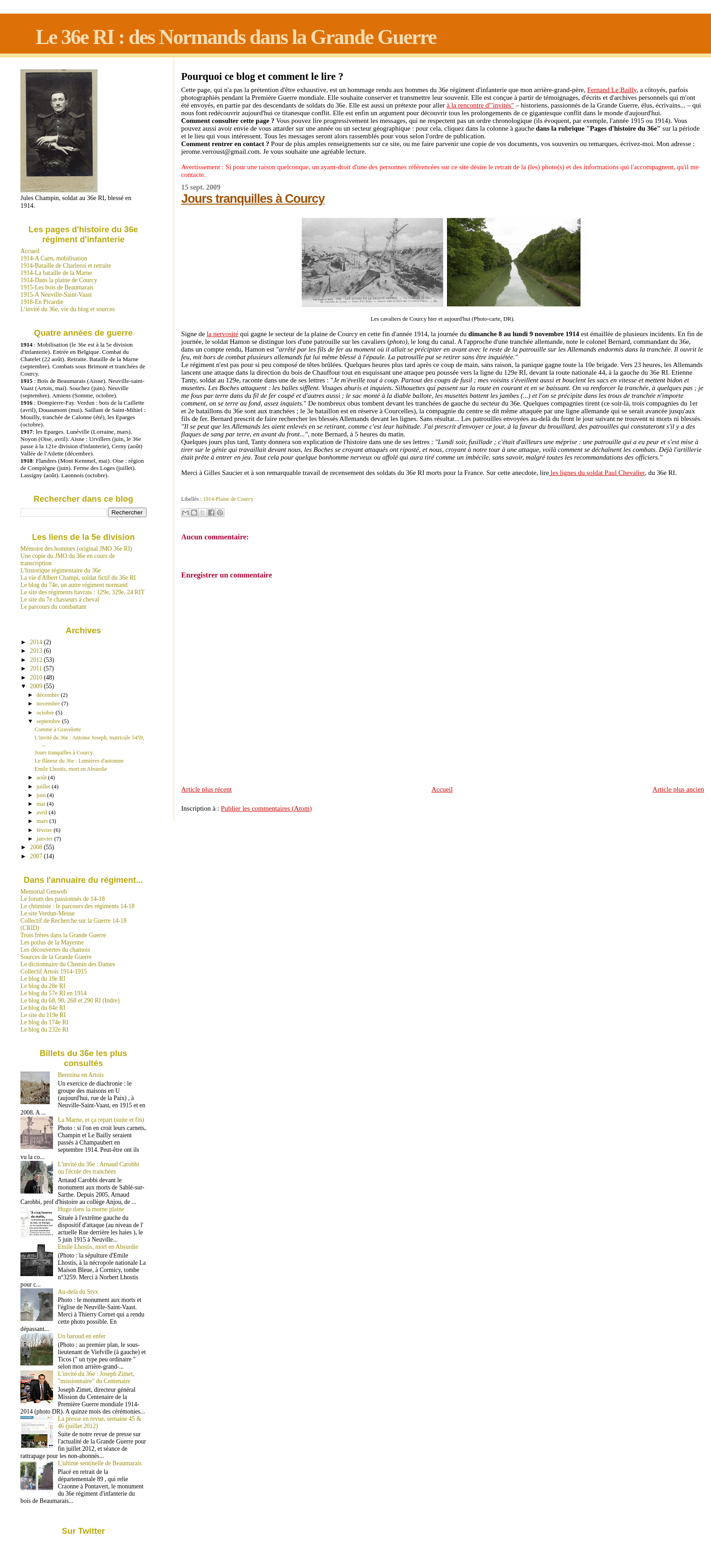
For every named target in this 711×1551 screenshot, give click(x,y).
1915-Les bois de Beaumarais (56, 287)
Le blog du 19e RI (42, 978)
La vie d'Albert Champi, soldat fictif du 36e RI (78, 577)
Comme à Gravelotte (58, 729)
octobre (46, 712)
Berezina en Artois (81, 1075)
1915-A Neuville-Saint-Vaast (56, 294)
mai (42, 803)
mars (43, 820)
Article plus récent (206, 789)
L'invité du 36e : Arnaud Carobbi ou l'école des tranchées (99, 1168)
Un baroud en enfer (82, 1336)
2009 (37, 686)
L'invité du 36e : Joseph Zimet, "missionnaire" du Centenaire (96, 1377)
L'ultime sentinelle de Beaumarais (100, 1463)
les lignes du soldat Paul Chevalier (597, 472)
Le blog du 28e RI (42, 986)
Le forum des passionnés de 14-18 (62, 898)
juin (42, 795)
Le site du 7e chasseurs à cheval (59, 599)
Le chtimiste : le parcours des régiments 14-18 (77, 906)
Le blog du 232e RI (44, 1029)
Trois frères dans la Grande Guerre (63, 935)
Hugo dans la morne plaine (91, 1209)
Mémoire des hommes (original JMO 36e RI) (76, 548)
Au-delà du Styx (78, 1291)
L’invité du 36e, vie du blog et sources (67, 309)
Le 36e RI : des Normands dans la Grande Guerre (235, 37)
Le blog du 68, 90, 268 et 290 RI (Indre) (70, 1000)
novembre (49, 703)
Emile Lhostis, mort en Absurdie (71, 769)
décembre (49, 694)
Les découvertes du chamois (55, 949)
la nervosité (223, 334)
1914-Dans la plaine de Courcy (58, 280)
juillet (44, 786)
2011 (37, 668)
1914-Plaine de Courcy (228, 499)
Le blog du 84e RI (42, 1007)
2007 (37, 856)
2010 (37, 677)
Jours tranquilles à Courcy (253, 198)
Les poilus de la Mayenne (52, 942)
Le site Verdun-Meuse (47, 913)
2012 (37, 659)
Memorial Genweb (43, 891)
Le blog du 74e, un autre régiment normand (73, 585)
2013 (37, 650)
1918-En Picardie (41, 301)
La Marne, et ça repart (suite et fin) (101, 1119)
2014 (37, 642)
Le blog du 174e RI (44, 1022)
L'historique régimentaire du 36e (60, 570)
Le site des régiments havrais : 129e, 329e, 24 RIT (82, 592)
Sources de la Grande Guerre (56, 957)
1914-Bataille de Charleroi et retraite (65, 265)
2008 (37, 847)
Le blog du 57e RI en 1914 (53, 993)
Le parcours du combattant (53, 606)
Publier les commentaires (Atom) (266, 808)
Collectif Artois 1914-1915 (53, 971)
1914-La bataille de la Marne (56, 272)
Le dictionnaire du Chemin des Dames (67, 964)
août (42, 777)
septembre (49, 721)
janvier (45, 838)
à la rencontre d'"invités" (480, 105)
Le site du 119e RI (43, 1015)
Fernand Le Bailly (612, 89)
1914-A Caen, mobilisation (53, 258)
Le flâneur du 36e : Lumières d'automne (79, 761)
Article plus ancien (678, 789)
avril (43, 812)
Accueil (442, 789)
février (45, 830)
